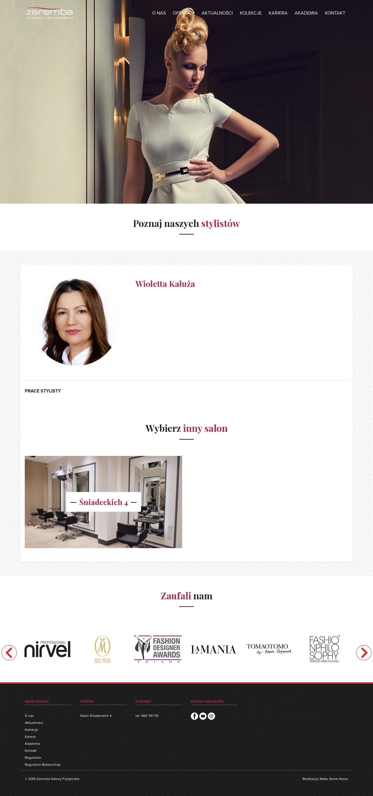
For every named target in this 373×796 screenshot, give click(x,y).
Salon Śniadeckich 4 (96, 716)
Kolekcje (31, 730)
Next (363, 652)
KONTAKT (335, 13)
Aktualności (34, 723)
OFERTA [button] (182, 13)
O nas (29, 716)
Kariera (30, 737)
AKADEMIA (306, 13)
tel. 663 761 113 (147, 716)
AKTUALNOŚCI (217, 13)
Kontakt (31, 751)
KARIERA (278, 13)
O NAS (159, 8)
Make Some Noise (334, 779)
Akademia (32, 744)
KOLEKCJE (251, 13)
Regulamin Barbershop (43, 765)
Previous (9, 652)
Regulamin (33, 758)
